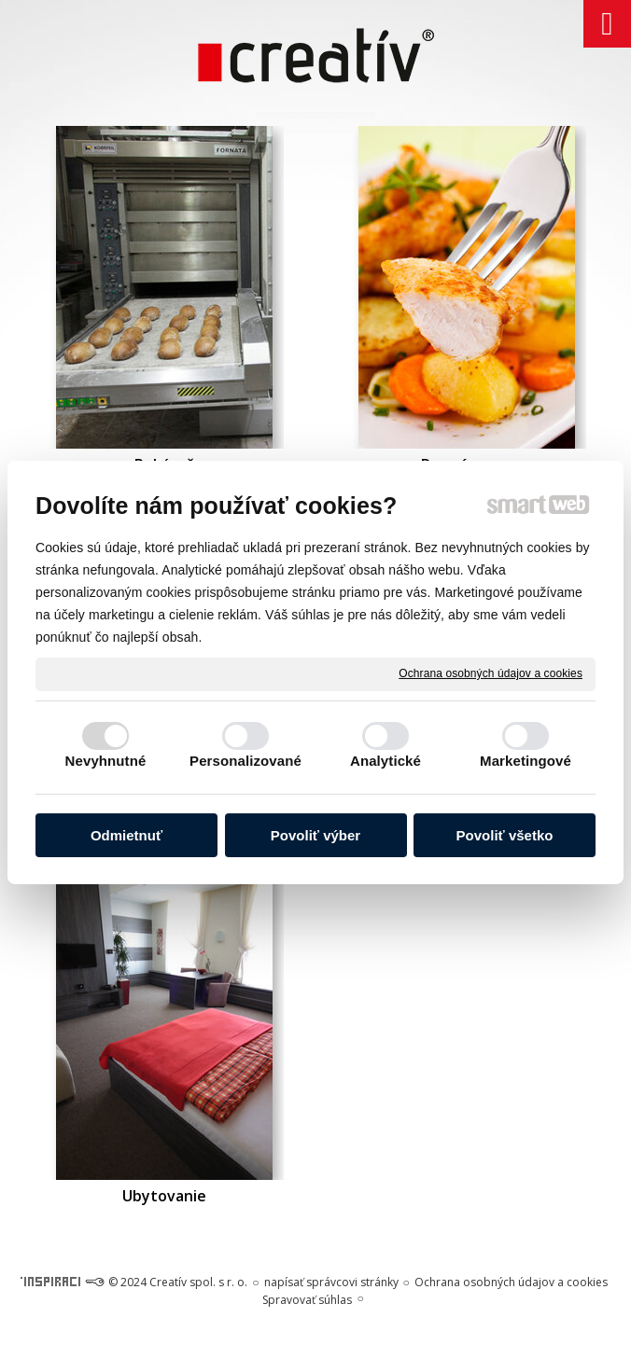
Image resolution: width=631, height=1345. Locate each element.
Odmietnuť (126, 835)
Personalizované (245, 761)
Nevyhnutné (106, 761)
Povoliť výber (315, 835)
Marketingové (525, 761)
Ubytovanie (164, 1196)
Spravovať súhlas (307, 1300)
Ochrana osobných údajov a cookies (490, 673)
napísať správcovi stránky (331, 1282)
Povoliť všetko (505, 835)
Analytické (385, 761)
